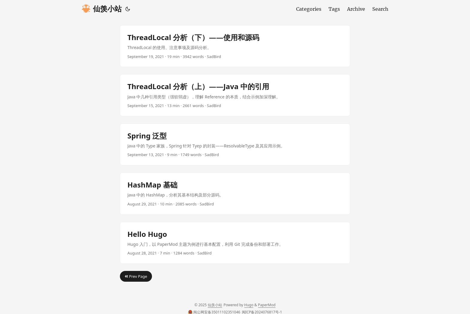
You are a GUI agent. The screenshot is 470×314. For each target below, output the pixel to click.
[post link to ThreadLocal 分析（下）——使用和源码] (235, 46)
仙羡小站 (102, 8)
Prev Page (136, 276)
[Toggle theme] (127, 9)
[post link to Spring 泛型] (235, 144)
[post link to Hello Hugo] (235, 242)
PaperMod (267, 304)
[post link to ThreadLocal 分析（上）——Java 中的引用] (235, 95)
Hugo (249, 304)
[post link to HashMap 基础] (235, 193)
